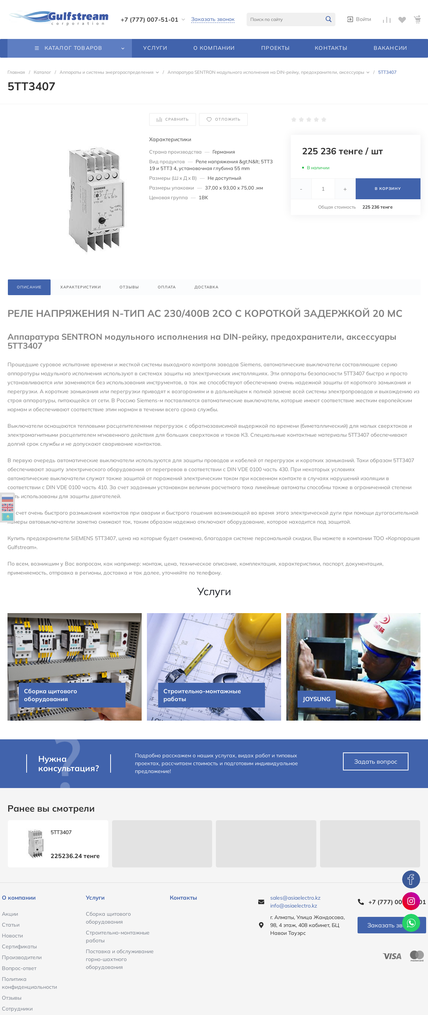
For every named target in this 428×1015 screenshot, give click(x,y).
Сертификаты (19, 946)
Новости (12, 935)
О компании (19, 897)
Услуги (95, 897)
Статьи (10, 924)
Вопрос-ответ (19, 968)
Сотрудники (17, 1008)
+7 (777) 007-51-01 (149, 19)
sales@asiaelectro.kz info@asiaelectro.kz (295, 901)
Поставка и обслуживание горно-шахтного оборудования (120, 959)
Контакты (183, 897)
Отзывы (11, 997)
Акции (10, 914)
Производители (22, 957)
